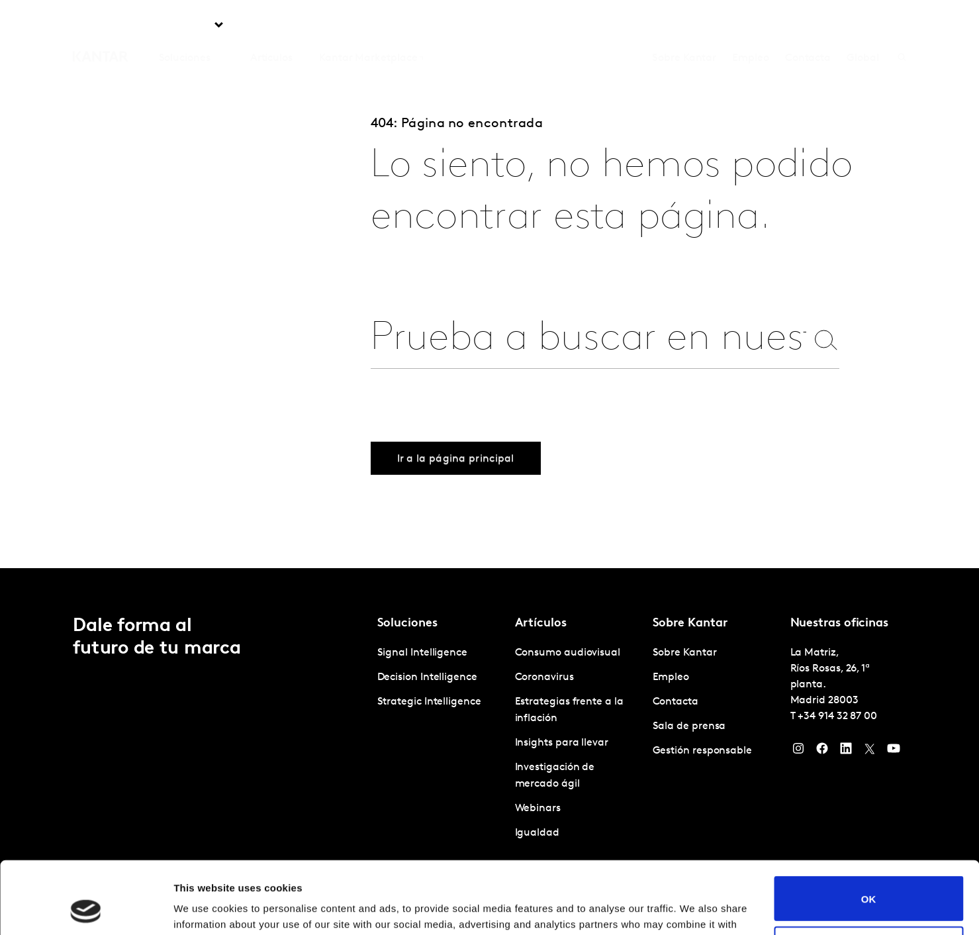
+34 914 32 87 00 (837, 716)
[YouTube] (894, 751)
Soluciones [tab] (184, 26)
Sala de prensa (689, 726)
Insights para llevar (561, 743)
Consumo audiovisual (567, 653)
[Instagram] (798, 751)
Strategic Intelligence (429, 702)
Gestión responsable (702, 751)
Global (863, 26)
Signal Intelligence (422, 653)
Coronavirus (544, 677)
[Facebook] (822, 751)
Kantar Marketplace (368, 26)
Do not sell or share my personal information (869, 880)
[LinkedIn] (846, 751)
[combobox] (588, 339)
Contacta (808, 26)
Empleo (750, 26)
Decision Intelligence (427, 677)
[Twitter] (870, 751)
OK (868, 830)
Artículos (271, 26)
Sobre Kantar (684, 26)
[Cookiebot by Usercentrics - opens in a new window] (86, 909)
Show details (204, 908)
